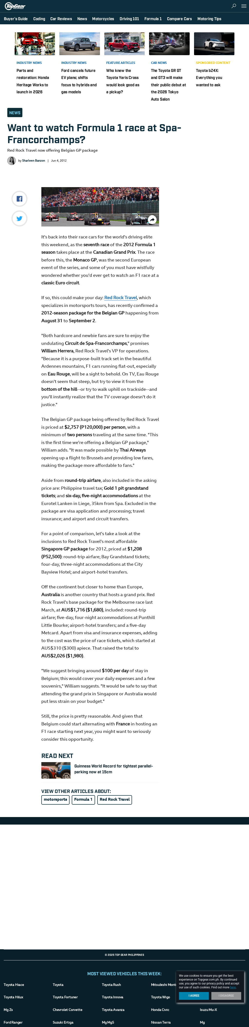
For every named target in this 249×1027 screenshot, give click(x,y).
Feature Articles (120, 63)
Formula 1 (83, 800)
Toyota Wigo (160, 997)
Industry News (29, 63)
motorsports (55, 800)
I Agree (194, 995)
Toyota (58, 985)
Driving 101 (129, 18)
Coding (39, 18)
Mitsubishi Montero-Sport (171, 985)
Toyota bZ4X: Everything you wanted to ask (209, 77)
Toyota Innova (112, 997)
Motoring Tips (209, 18)
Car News (159, 63)
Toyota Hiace (14, 985)
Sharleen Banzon (33, 160)
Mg (202, 1023)
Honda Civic (160, 1010)
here (233, 987)
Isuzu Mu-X (208, 1010)
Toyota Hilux (13, 997)
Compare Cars (179, 18)
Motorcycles (103, 18)
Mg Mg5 (108, 1023)
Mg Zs (8, 1010)
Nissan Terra (161, 1023)
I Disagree (226, 995)
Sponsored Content (213, 63)
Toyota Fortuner (65, 997)
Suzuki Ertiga (63, 1023)
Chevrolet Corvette (67, 1010)
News (14, 112)
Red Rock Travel (120, 298)
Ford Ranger (13, 1023)
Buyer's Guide (16, 18)
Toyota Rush (111, 985)
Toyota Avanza (113, 1010)
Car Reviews (61, 18)
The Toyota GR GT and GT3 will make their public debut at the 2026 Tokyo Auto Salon (168, 84)
